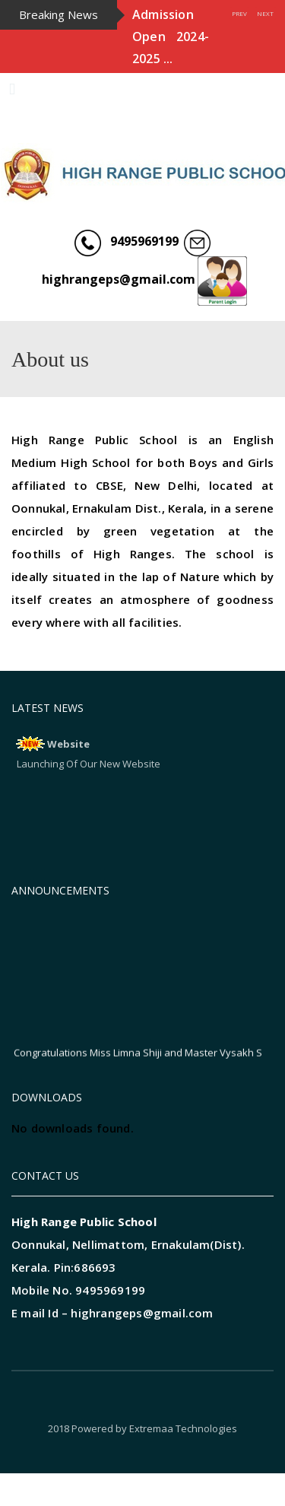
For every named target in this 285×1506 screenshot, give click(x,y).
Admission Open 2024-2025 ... (170, 36)
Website (68, 744)
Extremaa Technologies (183, 1428)
